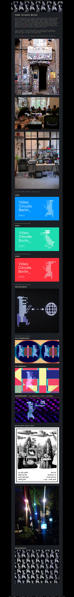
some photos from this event (23, 223)
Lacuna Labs (25, 25)
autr (16, 20)
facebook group (23, 36)
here (54, 36)
